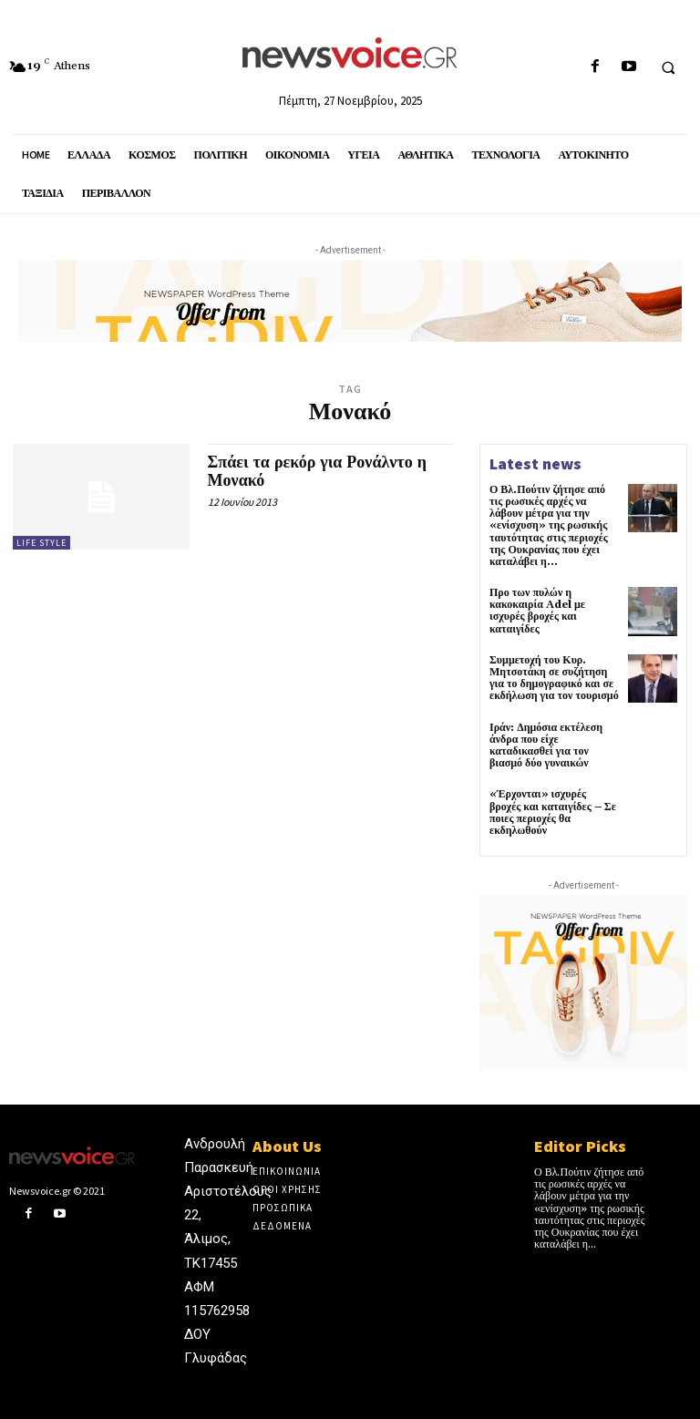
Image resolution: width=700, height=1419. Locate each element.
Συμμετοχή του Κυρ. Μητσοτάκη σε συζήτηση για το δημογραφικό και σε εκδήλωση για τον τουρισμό (554, 678)
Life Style (41, 543)
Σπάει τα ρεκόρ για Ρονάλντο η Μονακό (317, 471)
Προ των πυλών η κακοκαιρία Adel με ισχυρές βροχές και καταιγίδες (537, 611)
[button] (668, 67)
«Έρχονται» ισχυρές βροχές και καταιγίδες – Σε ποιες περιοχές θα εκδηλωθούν (552, 812)
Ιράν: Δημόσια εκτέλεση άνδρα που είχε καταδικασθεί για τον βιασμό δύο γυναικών (545, 746)
